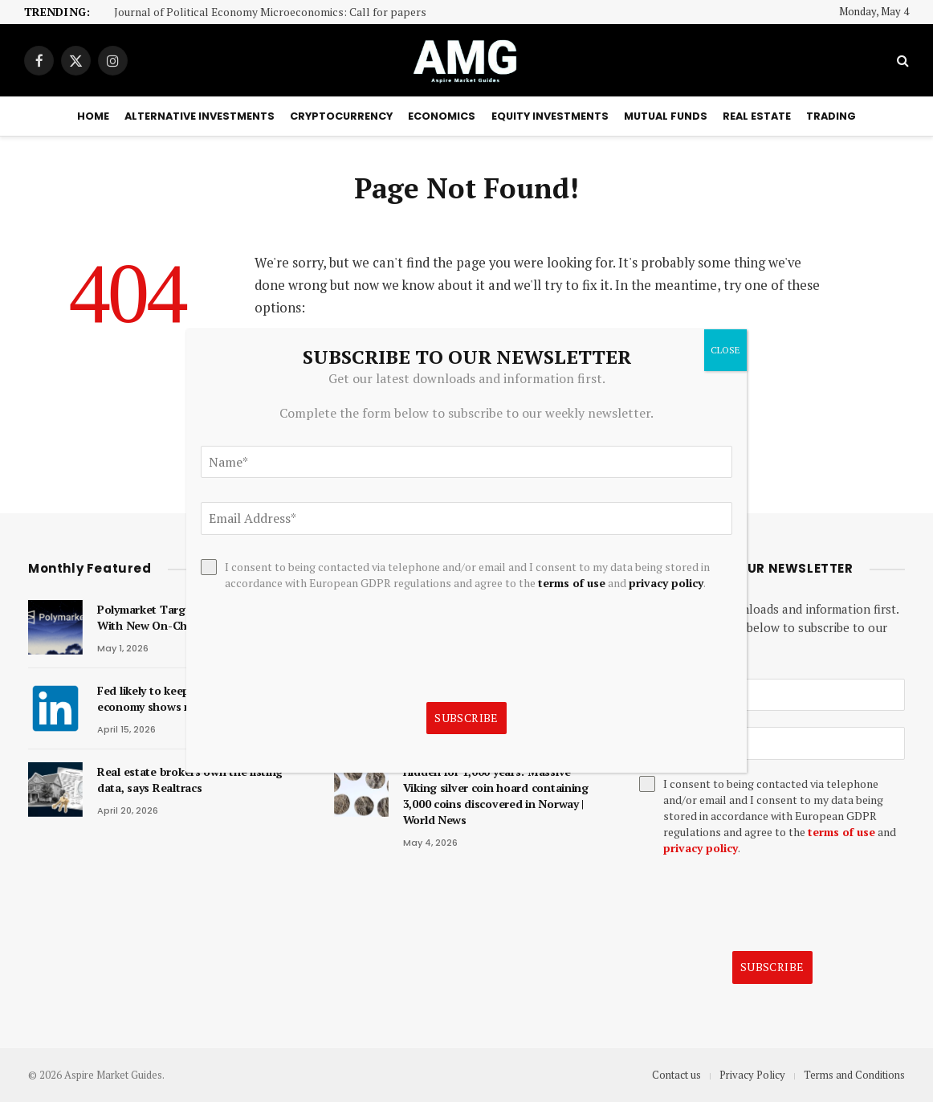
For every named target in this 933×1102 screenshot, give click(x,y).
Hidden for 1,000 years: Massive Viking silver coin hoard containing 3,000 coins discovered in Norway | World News (496, 795)
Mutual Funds (665, 116)
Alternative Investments (199, 116)
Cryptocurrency (341, 116)
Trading (831, 116)
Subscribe (772, 966)
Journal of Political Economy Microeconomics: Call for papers (270, 12)
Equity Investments (550, 116)
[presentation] (761, 903)
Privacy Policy (752, 1074)
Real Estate (757, 116)
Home (93, 116)
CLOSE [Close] (725, 350)
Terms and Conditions (854, 1074)
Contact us (676, 1074)
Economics (441, 116)
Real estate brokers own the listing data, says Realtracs (190, 779)
